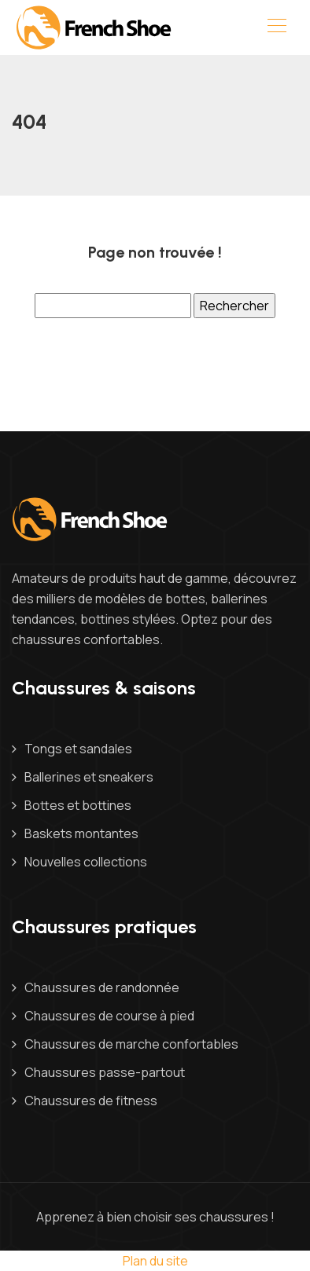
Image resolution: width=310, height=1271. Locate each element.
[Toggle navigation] (276, 27)
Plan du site (155, 1260)
